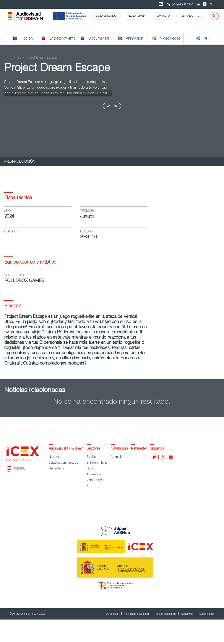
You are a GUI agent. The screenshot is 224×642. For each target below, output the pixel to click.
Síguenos (157, 449)
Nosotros (54, 457)
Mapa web (187, 614)
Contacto (163, 16)
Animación (94, 474)
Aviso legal (112, 614)
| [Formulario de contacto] (162, 4)
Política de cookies (165, 614)
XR (89, 486)
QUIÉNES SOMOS (106, 16)
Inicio (17, 57)
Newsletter (139, 449)
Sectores (93, 449)
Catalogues (119, 449)
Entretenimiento (97, 462)
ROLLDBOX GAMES (24, 281)
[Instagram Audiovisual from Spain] (205, 4)
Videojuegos (94, 480)
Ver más (112, 105)
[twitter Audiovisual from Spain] (212, 4)
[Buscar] (212, 16)
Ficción (91, 457)
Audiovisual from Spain (66, 449)
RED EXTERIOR (136, 16)
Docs (90, 468)
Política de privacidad (136, 614)
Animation (117, 457)
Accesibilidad (206, 614)
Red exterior (57, 468)
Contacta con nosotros (63, 462)
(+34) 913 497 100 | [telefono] (180, 4)
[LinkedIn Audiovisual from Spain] (199, 4)
